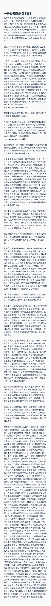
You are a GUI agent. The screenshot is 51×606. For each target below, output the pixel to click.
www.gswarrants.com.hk (17, 107)
